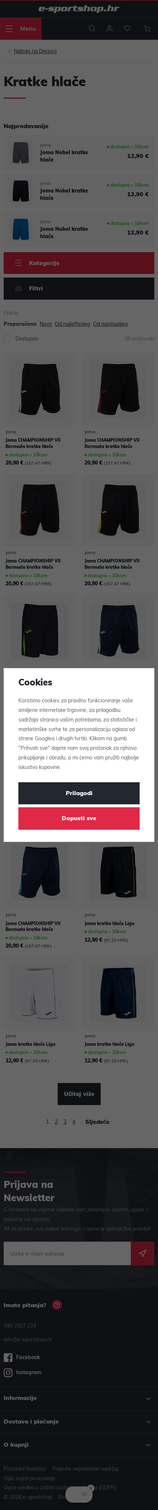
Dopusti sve (79, 819)
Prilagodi (79, 794)
